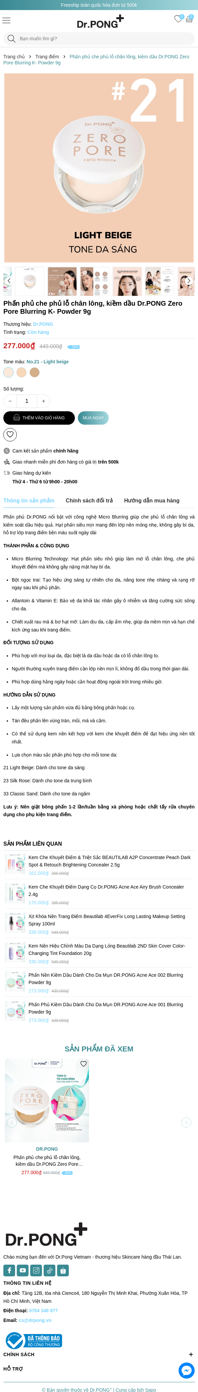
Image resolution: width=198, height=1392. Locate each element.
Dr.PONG (47, 1149)
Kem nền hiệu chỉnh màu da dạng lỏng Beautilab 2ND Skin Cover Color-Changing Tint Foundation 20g (107, 949)
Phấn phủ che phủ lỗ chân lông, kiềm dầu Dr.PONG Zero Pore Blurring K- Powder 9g (47, 1161)
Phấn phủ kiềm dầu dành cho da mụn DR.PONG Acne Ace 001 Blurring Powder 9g (106, 1008)
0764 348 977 (43, 1310)
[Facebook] (9, 1270)
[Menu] (6, 20)
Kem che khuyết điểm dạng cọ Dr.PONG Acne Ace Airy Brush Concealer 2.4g (106, 890)
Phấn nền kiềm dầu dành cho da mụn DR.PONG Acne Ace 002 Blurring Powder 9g (106, 978)
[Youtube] (23, 1270)
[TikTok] (49, 1270)
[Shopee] (63, 1270)
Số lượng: (13, 388)
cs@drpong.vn (35, 1320)
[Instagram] (36, 1270)
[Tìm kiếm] (11, 38)
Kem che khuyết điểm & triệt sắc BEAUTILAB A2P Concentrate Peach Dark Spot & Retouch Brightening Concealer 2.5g (110, 861)
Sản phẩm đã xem (98, 1049)
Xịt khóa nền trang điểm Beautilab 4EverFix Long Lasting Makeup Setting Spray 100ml (107, 920)
